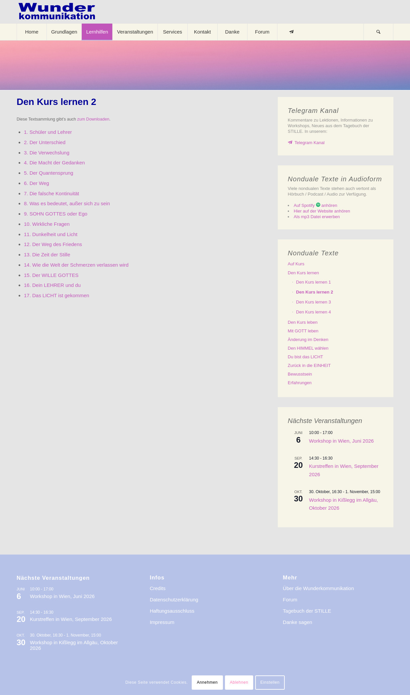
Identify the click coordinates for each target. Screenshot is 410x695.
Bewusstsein (300, 374)
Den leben (303, 322)
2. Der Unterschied (44, 142)
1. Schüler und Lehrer (48, 132)
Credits (158, 588)
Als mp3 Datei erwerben (317, 216)
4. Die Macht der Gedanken (54, 162)
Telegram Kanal (310, 142)
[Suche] (378, 32)
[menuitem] (32, 32)
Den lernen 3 (313, 302)
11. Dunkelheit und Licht (50, 234)
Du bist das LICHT (305, 356)
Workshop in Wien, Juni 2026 (341, 441)
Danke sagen (297, 622)
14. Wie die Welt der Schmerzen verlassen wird (76, 265)
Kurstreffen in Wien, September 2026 (71, 619)
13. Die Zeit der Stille (47, 254)
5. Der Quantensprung (48, 173)
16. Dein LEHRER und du (52, 285)
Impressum (162, 622)
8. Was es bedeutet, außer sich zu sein (67, 203)
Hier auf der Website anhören (322, 211)
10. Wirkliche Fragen (47, 224)
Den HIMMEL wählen (308, 348)
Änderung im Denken (308, 339)
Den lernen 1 (313, 282)
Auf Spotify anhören (315, 205)
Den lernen (303, 272)
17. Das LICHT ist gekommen (56, 295)
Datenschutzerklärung (174, 599)
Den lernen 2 (314, 292)
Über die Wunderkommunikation (318, 588)
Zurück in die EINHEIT (309, 365)
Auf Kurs (296, 263)
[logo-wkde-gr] (57, 11)
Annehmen (207, 682)
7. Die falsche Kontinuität (51, 193)
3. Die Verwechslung (46, 152)
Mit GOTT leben (303, 330)
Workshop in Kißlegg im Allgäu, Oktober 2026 (74, 645)
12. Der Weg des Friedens (53, 244)
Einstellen (270, 682)
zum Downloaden (93, 119)
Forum (290, 599)
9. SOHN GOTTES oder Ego (55, 214)
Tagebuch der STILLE (307, 611)
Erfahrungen (300, 382)
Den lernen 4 (313, 311)
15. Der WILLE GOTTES (51, 275)
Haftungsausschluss (172, 611)
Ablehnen (239, 682)
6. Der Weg (36, 183)
